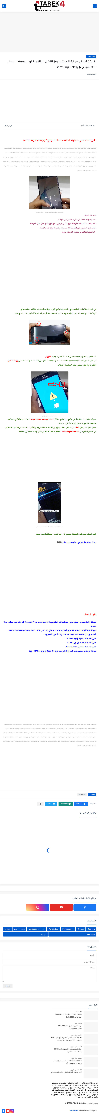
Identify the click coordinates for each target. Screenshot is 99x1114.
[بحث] (4, 6)
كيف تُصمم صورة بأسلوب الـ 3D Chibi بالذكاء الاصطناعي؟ (68, 1050)
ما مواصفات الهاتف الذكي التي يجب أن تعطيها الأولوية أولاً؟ (67, 1062)
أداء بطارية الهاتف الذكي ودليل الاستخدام (66, 1072)
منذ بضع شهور (75, 1046)
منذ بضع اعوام (75, 1035)
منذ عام (77, 1012)
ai (43, 929)
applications (34, 929)
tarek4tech (74, 1110)
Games (81, 929)
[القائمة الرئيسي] (95, 6)
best (23, 929)
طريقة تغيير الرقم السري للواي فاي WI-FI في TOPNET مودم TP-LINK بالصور (66, 1039)
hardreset (91, 56)
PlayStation (53, 929)
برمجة (43, 934)
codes (7, 929)
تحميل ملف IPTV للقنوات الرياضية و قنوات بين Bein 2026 (68, 1016)
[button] (81, 804)
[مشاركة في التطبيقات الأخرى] (40, 804)
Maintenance (67, 929)
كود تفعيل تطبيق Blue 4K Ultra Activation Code (70, 1027)
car (15, 929)
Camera (91, 929)
